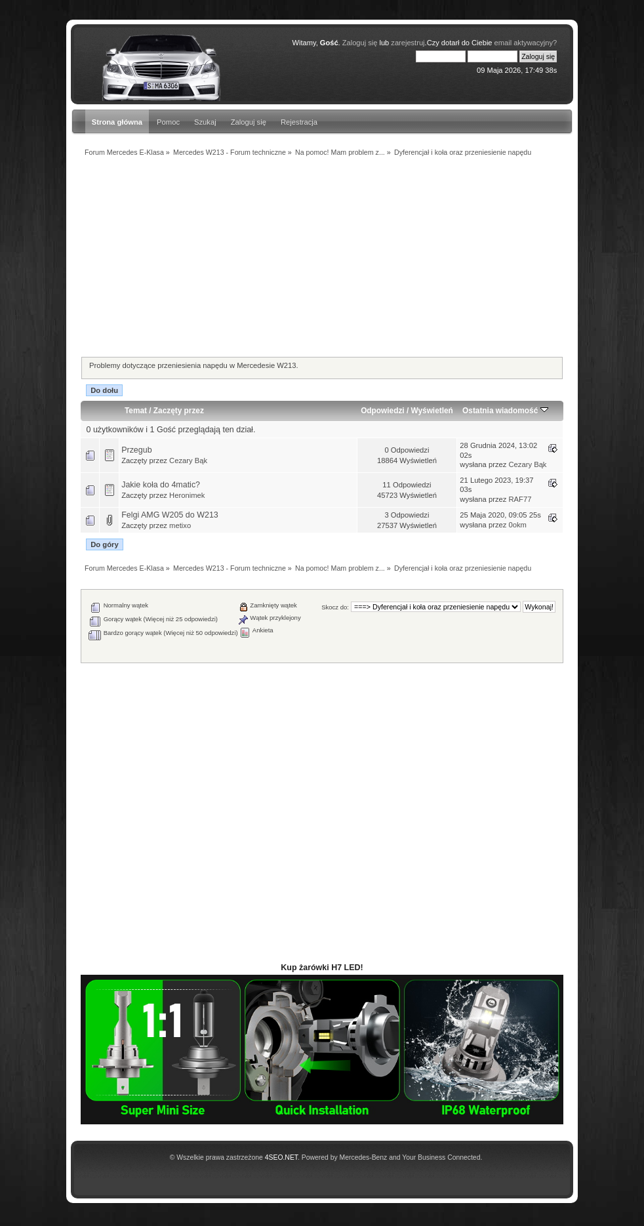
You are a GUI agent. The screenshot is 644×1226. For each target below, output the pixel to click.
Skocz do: (335, 607)
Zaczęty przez (178, 410)
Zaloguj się (248, 122)
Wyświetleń (432, 410)
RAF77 (520, 499)
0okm (518, 525)
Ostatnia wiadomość (505, 410)
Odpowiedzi (382, 410)
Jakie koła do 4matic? (160, 484)
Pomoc (168, 122)
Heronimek (187, 495)
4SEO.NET (281, 1157)
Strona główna (117, 122)
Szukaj (205, 122)
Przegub (136, 450)
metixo (180, 525)
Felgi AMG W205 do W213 (169, 515)
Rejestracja (299, 122)
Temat (136, 410)
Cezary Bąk (188, 460)
